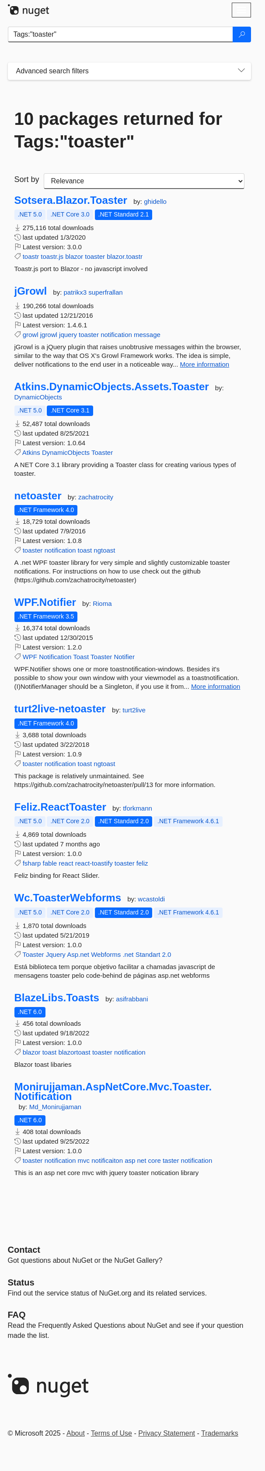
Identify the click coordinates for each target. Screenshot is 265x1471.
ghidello (155, 201)
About (75, 1433)
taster (171, 1160)
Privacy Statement (166, 1433)
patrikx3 (76, 292)
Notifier (124, 656)
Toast (81, 656)
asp (130, 1160)
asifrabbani (132, 999)
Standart (148, 954)
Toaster (102, 452)
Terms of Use (111, 1433)
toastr (31, 256)
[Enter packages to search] (120, 34)
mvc (84, 1160)
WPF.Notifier (45, 602)
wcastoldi (151, 899)
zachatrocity (95, 497)
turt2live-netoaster (60, 709)
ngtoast (104, 550)
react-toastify (94, 863)
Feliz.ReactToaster (60, 807)
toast (85, 550)
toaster (95, 256)
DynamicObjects (38, 397)
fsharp (32, 863)
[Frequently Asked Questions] (17, 1315)
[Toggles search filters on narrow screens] (241, 71)
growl (30, 334)
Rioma (102, 603)
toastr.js (52, 256)
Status (21, 1282)
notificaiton (107, 1160)
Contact (24, 1249)
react (66, 863)
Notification (55, 656)
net (141, 1160)
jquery (68, 334)
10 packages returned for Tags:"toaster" (118, 130)
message (147, 334)
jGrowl (30, 291)
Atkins (31, 452)
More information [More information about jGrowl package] (205, 364)
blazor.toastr (125, 256)
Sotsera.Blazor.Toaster (70, 200)
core (154, 1160)
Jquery (56, 954)
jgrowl (48, 334)
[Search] (242, 34)
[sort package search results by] (144, 181)
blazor (74, 256)
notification (116, 334)
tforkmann (137, 808)
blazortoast (74, 1052)
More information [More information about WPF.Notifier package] (216, 686)
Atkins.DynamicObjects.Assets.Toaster (111, 387)
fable (50, 863)
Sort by (26, 179)
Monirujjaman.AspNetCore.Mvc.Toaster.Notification (113, 1091)
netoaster (38, 496)
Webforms (106, 954)
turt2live (134, 710)
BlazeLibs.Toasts (56, 998)
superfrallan (105, 292)
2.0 (166, 954)
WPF (30, 656)
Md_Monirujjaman (55, 1106)
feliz (142, 863)
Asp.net (78, 954)
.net (127, 954)
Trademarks (219, 1433)
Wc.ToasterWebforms (68, 898)
